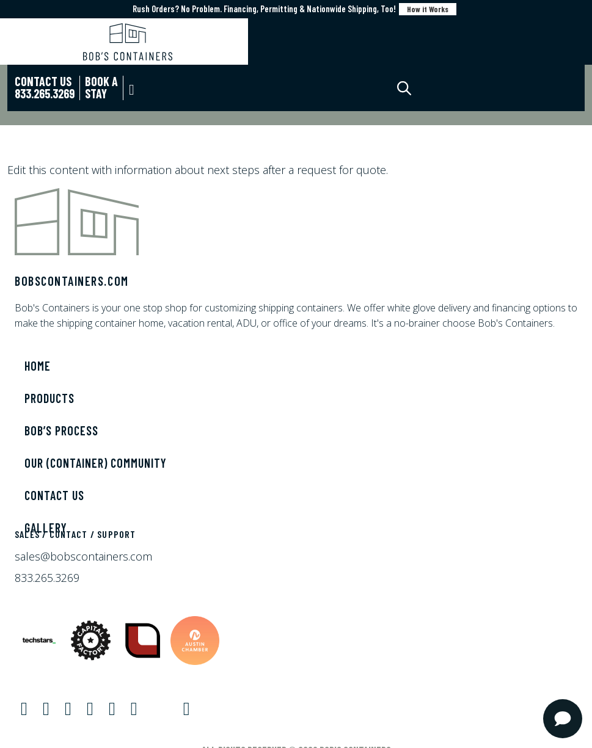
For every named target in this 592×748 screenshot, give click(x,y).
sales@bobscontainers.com (83, 556)
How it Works (427, 9)
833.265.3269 (47, 577)
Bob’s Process (61, 430)
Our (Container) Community (95, 463)
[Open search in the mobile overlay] (414, 88)
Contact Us (54, 495)
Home (37, 365)
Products (49, 398)
